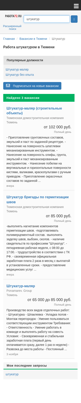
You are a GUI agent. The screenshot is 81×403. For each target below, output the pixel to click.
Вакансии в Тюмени (33, 38)
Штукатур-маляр (20, 286)
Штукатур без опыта (20, 74)
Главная (9, 38)
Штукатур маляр (17, 69)
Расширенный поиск (12, 27)
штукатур (12, 374)
